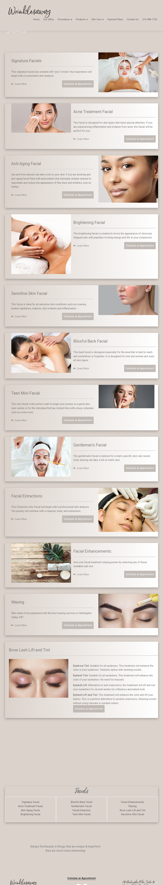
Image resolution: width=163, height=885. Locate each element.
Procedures (65, 19)
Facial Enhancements (132, 802)
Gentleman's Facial (81, 806)
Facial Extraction (81, 810)
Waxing (132, 806)
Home (36, 19)
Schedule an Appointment (78, 83)
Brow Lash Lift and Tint (132, 810)
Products (82, 19)
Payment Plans (115, 19)
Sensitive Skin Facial (132, 814)
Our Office (48, 19)
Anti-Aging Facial (30, 810)
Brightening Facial (30, 814)
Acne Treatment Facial (30, 806)
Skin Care (98, 19)
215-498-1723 (149, 19)
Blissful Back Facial (81, 802)
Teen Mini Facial (81, 814)
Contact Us (133, 19)
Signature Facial (30, 802)
